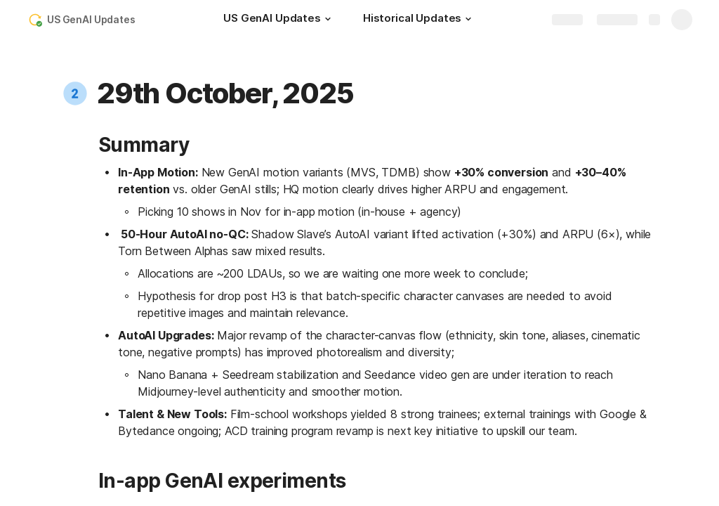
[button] (328, 19)
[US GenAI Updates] (279, 19)
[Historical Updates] (419, 19)
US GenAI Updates (91, 19)
